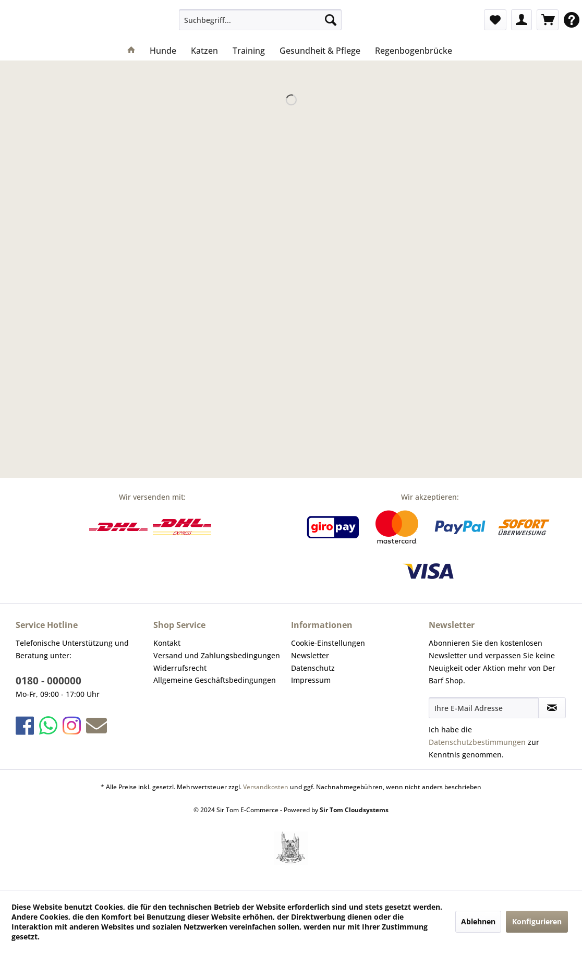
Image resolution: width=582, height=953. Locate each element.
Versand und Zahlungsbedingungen (216, 655)
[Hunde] (163, 51)
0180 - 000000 (48, 680)
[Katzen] (204, 51)
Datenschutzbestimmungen (477, 742)
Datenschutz (313, 668)
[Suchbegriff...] (260, 19)
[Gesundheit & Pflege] (320, 51)
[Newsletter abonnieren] (552, 707)
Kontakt (166, 643)
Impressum (311, 680)
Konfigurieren (537, 921)
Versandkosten (265, 786)
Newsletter (310, 655)
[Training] (248, 51)
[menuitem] (260, 19)
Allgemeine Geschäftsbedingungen (214, 680)
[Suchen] (331, 19)
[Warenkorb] (548, 19)
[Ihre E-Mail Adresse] (484, 707)
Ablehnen (478, 921)
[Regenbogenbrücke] (413, 51)
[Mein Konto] (521, 19)
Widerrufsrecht (180, 668)
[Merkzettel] (495, 19)
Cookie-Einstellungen (328, 643)
